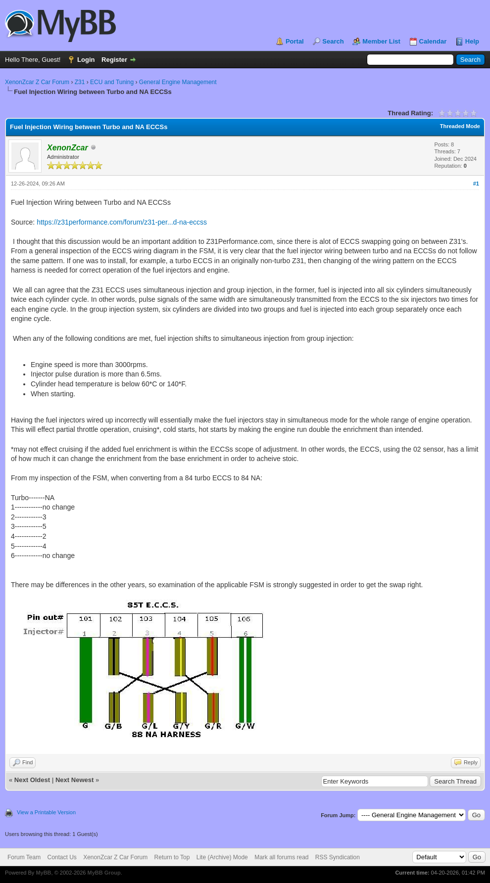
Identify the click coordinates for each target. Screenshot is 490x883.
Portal (295, 41)
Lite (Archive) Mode (222, 857)
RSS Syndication (337, 857)
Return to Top (172, 857)
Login (86, 59)
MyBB (43, 873)
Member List (381, 41)
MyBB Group (103, 873)
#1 (476, 183)
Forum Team (24, 857)
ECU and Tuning (112, 82)
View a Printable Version (46, 812)
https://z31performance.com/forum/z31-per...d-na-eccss (122, 222)
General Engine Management (178, 82)
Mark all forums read (281, 857)
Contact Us (61, 857)
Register (114, 59)
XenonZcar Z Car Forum (37, 82)
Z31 (80, 82)
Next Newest (74, 780)
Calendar (433, 41)
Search (332, 41)
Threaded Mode (460, 126)
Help (472, 41)
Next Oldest (32, 780)
